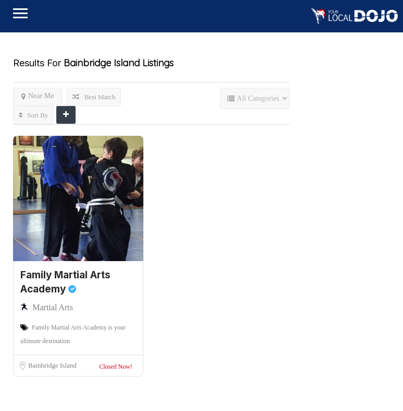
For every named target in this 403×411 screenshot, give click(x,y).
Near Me (37, 96)
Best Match (93, 97)
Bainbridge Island (52, 365)
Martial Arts (52, 307)
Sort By (33, 115)
